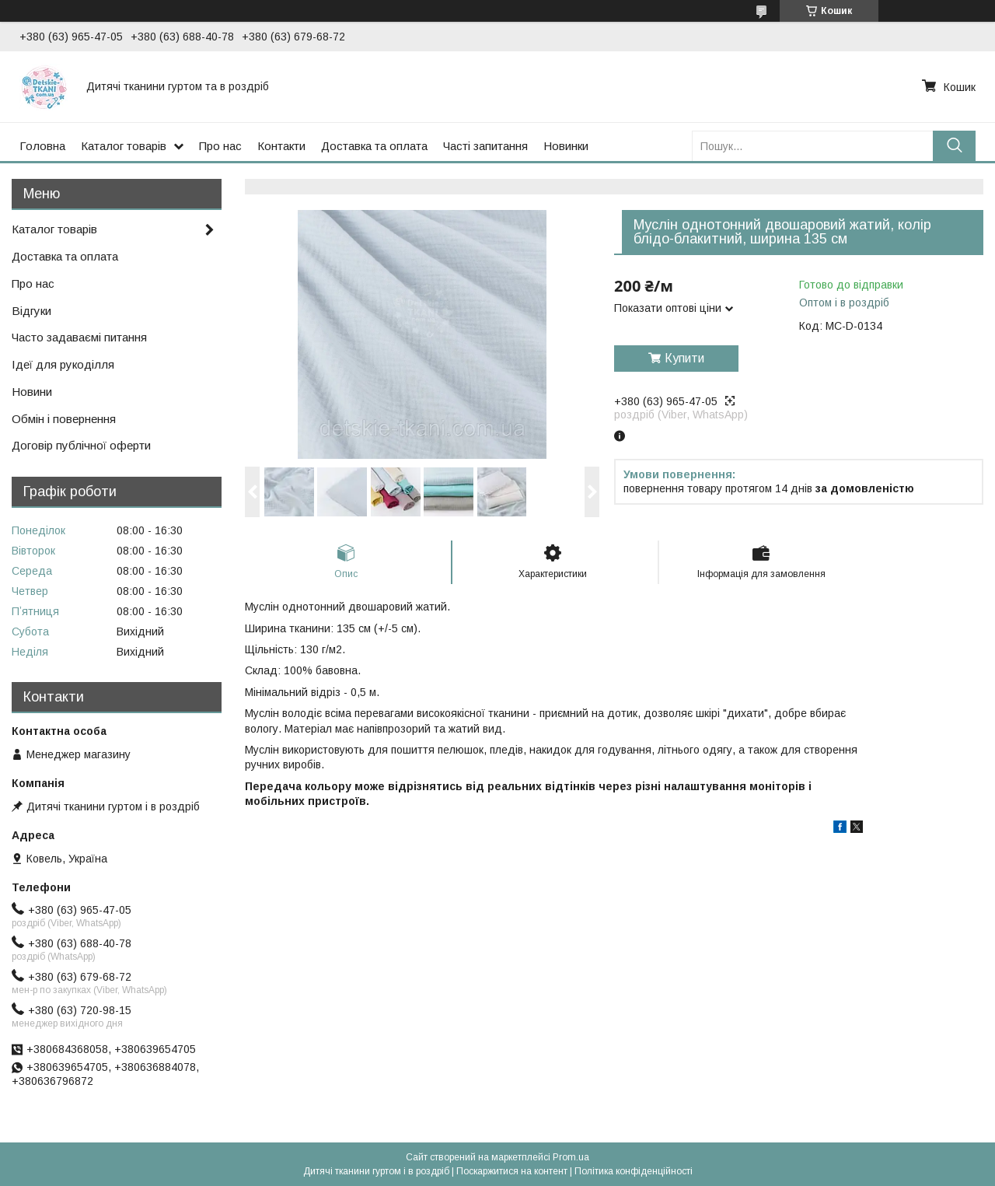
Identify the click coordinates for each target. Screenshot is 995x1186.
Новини (32, 391)
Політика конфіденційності (633, 1171)
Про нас (220, 145)
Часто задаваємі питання (79, 337)
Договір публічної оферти (81, 445)
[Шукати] (954, 146)
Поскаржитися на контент (511, 1171)
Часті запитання (485, 145)
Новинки (565, 145)
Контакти (281, 145)
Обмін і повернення (64, 418)
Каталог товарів (123, 145)
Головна (42, 145)
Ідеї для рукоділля (63, 364)
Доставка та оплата (374, 145)
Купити (684, 358)
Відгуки (31, 310)
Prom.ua (571, 1157)
